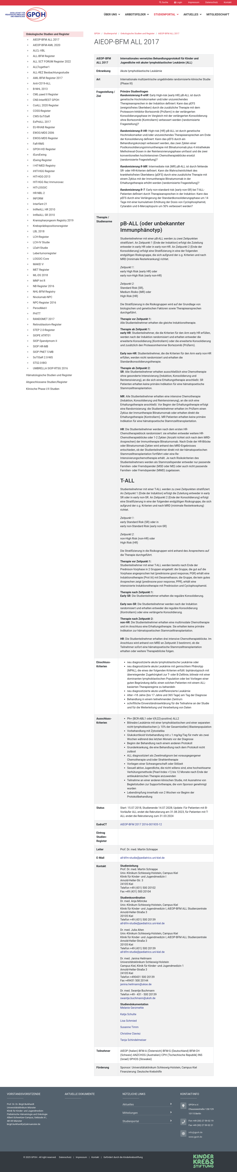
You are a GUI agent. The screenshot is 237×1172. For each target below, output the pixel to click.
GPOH (97, 33)
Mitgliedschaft (217, 14)
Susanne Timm (129, 1027)
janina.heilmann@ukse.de (135, 984)
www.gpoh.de (195, 1137)
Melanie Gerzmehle (132, 1007)
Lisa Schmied (128, 1020)
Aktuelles (191, 14)
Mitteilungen (130, 1112)
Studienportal (165, 14)
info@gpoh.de (196, 1132)
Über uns (111, 14)
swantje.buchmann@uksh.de (137, 998)
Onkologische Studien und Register (138, 33)
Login (178, 2)
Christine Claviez (130, 1033)
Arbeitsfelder (135, 14)
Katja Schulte (128, 1014)
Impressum (193, 2)
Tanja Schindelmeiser (133, 1040)
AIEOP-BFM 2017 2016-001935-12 (141, 824)
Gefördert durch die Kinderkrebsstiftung (123, 1157)
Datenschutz (211, 2)
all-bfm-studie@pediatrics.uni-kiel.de (142, 857)
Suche (163, 2)
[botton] (119, 14)
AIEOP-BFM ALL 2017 (168, 33)
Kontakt (228, 2)
